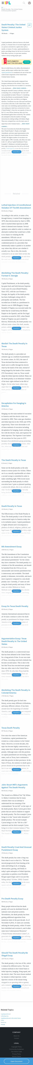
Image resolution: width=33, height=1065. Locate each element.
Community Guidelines (16, 1042)
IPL (2, 7)
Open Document (16, 1061)
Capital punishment (6, 1003)
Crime (2, 1010)
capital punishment (25, 60)
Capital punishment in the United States (11, 1008)
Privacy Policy (16, 1046)
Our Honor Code (16, 1044)
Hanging (3, 1014)
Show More (16, 141)
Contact (16, 1031)
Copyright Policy (16, 1039)
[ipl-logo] (8, 4)
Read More (16, 247)
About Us (16, 1028)
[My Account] (30, 3)
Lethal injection (5, 1005)
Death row (3, 1012)
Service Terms (16, 1049)
